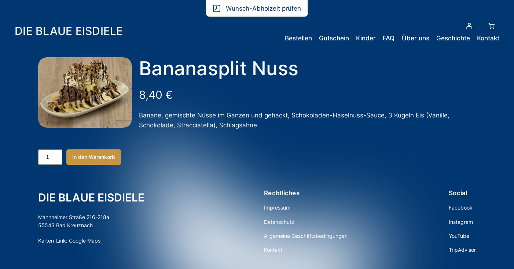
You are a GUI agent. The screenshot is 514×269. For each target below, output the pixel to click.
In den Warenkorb (93, 157)
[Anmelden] (469, 26)
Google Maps (84, 240)
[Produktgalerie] (85, 92)
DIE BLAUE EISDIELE (69, 30)
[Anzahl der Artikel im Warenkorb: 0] (491, 26)
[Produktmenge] (50, 157)
